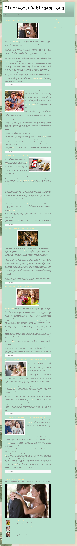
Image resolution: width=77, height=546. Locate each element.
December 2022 (57, 27)
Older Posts (48, 474)
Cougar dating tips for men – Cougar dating (17, 155)
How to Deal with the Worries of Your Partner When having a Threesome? (26, 359)
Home (25, 474)
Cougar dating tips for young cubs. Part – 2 (17, 88)
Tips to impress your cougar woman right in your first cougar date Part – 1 (26, 417)
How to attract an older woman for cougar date (18, 286)
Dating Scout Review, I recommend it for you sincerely (20, 228)
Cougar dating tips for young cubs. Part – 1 (17, 20)
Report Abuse (57, 22)
